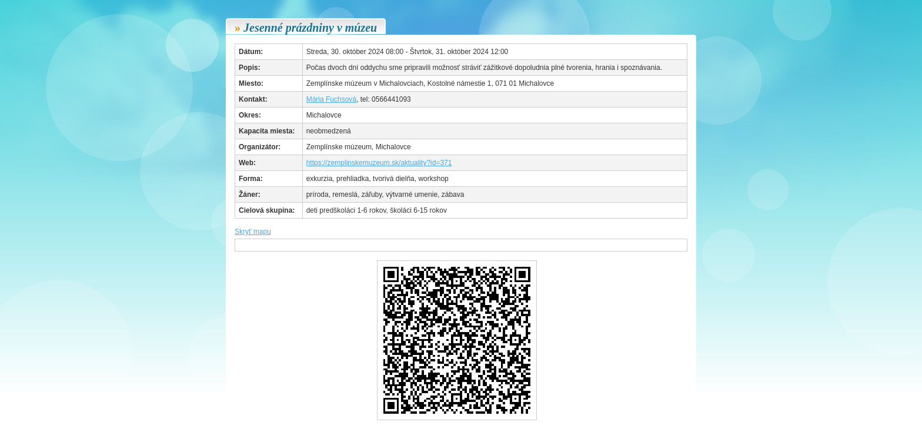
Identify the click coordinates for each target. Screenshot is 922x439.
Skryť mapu (253, 231)
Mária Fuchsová (331, 99)
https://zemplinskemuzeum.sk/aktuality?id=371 (379, 163)
